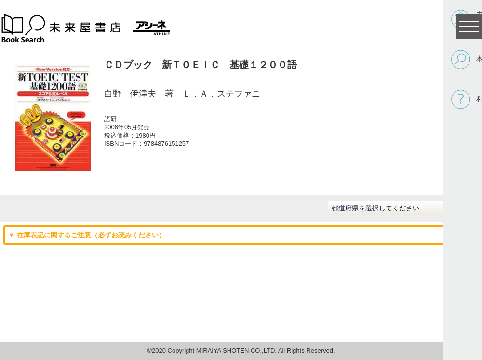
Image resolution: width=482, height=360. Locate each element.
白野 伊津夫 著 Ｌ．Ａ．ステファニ (182, 93)
